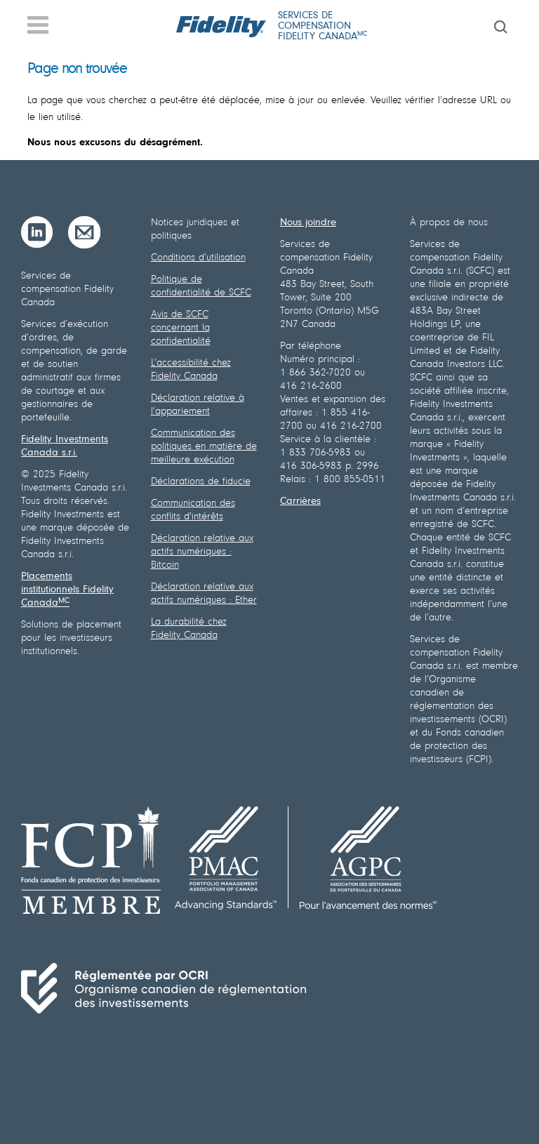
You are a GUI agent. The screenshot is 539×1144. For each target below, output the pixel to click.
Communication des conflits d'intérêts (193, 510)
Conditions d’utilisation (198, 258)
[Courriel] (84, 232)
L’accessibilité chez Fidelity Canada (191, 370)
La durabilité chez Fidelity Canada (189, 629)
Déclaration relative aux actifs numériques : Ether (204, 594)
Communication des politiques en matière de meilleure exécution (204, 446)
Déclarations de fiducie (201, 482)
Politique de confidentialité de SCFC (201, 286)
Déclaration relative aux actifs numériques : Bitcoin (202, 552)
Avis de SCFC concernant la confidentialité (181, 328)
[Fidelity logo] (221, 26)
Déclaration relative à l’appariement (197, 405)
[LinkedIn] (37, 232)
